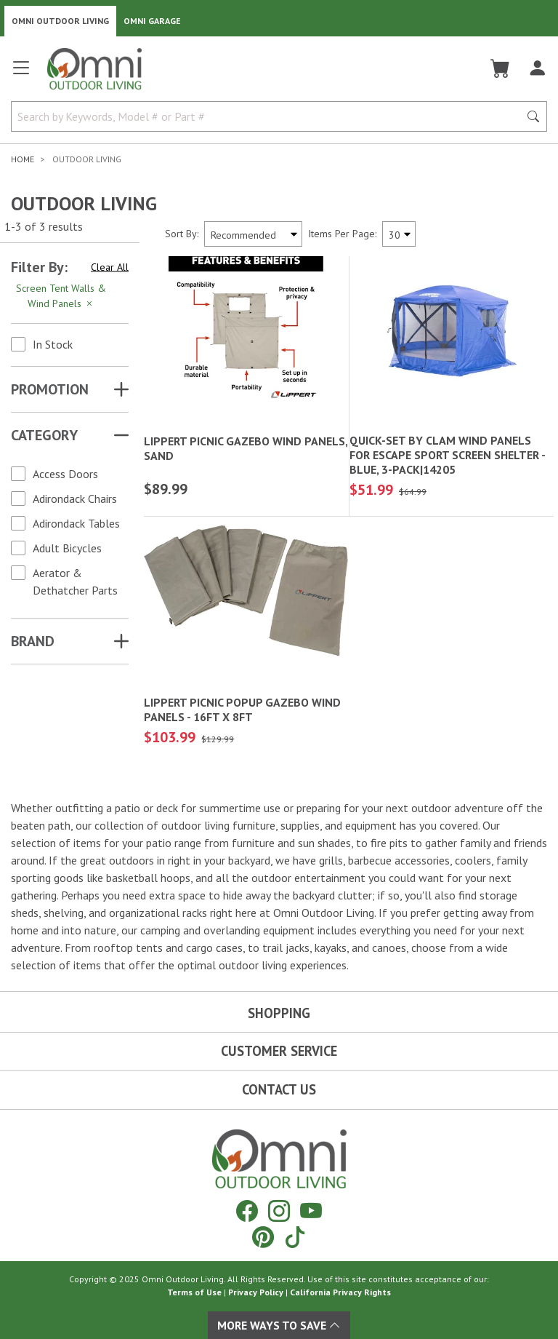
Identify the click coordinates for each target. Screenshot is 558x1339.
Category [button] (44, 435)
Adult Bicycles (67, 548)
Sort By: (181, 233)
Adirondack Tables (76, 523)
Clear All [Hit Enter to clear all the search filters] (110, 267)
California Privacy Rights (340, 1292)
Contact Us (279, 1089)
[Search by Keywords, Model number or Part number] (269, 116)
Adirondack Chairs (75, 498)
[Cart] (500, 68)
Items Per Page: (342, 233)
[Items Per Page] (399, 234)
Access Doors (65, 473)
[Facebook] (247, 1210)
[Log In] (537, 68)
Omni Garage (152, 20)
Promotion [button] (50, 389)
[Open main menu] (21, 74)
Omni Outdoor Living (60, 20)
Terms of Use (194, 1292)
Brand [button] (32, 641)
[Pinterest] (263, 1237)
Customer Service (279, 1051)
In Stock (53, 344)
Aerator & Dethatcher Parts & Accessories (75, 590)
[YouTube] (311, 1210)
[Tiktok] (295, 1237)
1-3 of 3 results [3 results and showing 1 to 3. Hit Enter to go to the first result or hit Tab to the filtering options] (43, 226)
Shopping (279, 1013)
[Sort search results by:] (253, 234)
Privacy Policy (255, 1292)
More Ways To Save (279, 1325)
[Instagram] (279, 1210)
